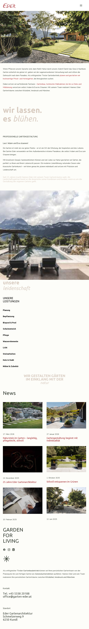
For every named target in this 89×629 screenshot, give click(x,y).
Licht (5, 348)
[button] (81, 5)
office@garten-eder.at (17, 596)
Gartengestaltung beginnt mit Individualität (62, 439)
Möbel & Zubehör (11, 366)
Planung (6, 310)
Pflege (6, 335)
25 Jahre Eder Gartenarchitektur (20, 482)
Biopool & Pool (9, 323)
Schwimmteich (9, 329)
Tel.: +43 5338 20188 (16, 593)
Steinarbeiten (9, 354)
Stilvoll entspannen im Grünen (62, 481)
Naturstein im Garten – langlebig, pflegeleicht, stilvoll (20, 439)
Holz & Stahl (8, 360)
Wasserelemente (10, 341)
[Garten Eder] (9, 5)
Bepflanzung (8, 316)
